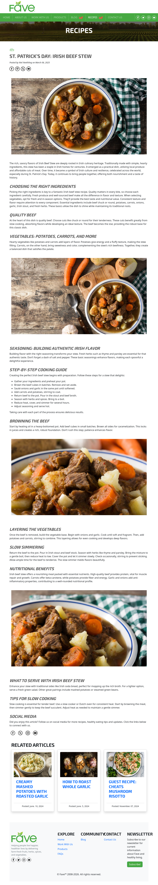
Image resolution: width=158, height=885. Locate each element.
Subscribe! (135, 864)
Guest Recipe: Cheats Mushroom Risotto (122, 789)
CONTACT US (115, 17)
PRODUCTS (60, 17)
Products (63, 849)
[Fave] (24, 837)
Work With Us (65, 844)
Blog (83, 839)
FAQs (60, 853)
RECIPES (95, 17)
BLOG (77, 17)
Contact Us (110, 839)
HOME (6, 17)
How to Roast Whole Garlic (77, 784)
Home (61, 839)
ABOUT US (21, 17)
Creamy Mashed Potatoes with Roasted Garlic (32, 789)
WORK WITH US (40, 17)
